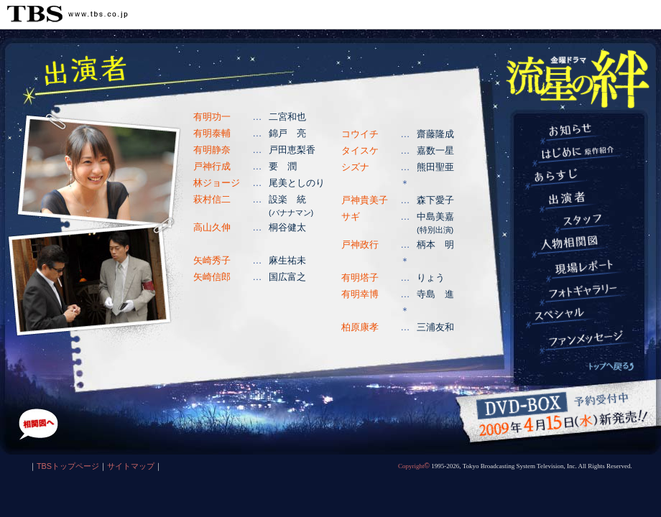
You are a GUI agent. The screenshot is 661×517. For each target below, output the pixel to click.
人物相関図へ (38, 424)
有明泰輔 (212, 133)
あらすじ (580, 178)
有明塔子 (360, 277)
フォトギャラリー (580, 295)
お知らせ (580, 133)
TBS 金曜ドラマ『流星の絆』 (577, 79)
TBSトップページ (68, 466)
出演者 (580, 201)
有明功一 (212, 116)
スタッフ (580, 223)
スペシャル (580, 318)
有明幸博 (360, 294)
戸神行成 (212, 166)
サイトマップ (130, 466)
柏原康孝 (360, 327)
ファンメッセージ (580, 342)
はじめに (580, 156)
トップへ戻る (611, 366)
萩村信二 (212, 199)
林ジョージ (216, 182)
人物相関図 (580, 246)
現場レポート (580, 270)
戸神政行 (360, 244)
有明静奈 (212, 149)
